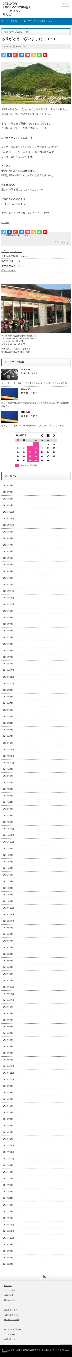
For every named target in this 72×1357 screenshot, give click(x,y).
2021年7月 (8, 862)
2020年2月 (8, 974)
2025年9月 (8, 532)
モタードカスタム (11, 1315)
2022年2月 (8, 815)
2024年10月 (8, 604)
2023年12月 (8, 670)
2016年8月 (8, 1251)
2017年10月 (8, 1158)
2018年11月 (8, 1073)
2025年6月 (8, 551)
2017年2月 (8, 1211)
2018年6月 (8, 1106)
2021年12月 (8, 829)
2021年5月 (8, 875)
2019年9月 (8, 1007)
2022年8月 (8, 776)
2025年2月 (8, 578)
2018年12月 (8, 1066)
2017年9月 (8, 1165)
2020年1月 (8, 980)
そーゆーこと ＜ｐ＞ (13, 265)
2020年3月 (8, 967)
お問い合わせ (9, 1339)
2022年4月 (8, 802)
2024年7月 (8, 624)
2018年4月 (8, 1119)
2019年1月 (8, 1060)
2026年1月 (8, 505)
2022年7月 (8, 782)
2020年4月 (8, 961)
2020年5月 (8, 954)
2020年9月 (8, 928)
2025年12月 (8, 512)
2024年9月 (8, 611)
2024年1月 (8, 664)
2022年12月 (8, 749)
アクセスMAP (10, 1334)
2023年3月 (8, 730)
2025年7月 (8, 545)
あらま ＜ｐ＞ (29, 415)
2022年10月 (8, 763)
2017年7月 (8, 1178)
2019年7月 (8, 1020)
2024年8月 (8, 617)
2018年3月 (8, 1125)
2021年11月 (8, 835)
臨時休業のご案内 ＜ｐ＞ (17, 235)
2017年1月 (8, 1218)
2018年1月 (8, 1139)
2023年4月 (8, 723)
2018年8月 (8, 1092)
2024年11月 (8, 597)
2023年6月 (8, 710)
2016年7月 (8, 1257)
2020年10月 (8, 921)
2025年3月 (8, 571)
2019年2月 (8, 1053)
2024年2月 (8, 657)
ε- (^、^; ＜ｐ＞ (11, 251)
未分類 (14, 21)
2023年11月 (8, 677)
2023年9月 (8, 690)
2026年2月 (8, 499)
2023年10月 (8, 683)
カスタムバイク (10, 1310)
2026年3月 (8, 492)
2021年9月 (8, 848)
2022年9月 (8, 769)
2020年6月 (8, 947)
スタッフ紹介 (9, 1290)
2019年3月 (8, 1046)
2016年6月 (8, 1264)
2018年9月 (8, 1086)
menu (65, 4)
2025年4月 (8, 564)
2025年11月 (8, 518)
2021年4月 (8, 881)
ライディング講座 (11, 1320)
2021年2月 (8, 895)
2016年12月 (8, 1224)
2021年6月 (8, 868)
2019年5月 (8, 1033)
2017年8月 (8, 1172)
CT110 (4, 222)
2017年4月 (8, 1198)
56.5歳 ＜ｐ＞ (29, 392)
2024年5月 (8, 637)
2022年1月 (8, 822)
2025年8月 (8, 538)
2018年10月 (8, 1079)
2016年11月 (8, 1231)
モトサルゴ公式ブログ (13, 1329)
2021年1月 (8, 901)
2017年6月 (8, 1185)
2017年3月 (8, 1205)
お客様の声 (8, 1295)
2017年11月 (8, 1152)
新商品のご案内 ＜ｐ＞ (14, 256)
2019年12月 (8, 987)
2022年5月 (8, 796)
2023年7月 (8, 703)
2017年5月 (8, 1191)
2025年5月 (8, 558)
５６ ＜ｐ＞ (60, 242)
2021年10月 (8, 842)
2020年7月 (8, 941)
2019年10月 (8, 1000)
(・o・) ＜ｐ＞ (29, 373)
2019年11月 (8, 994)
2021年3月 (8, 888)
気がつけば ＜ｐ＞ (12, 261)
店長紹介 (8, 1286)
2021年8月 (8, 855)
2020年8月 (8, 934)
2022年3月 (8, 809)
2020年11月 (8, 914)
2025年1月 (8, 584)
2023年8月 (8, 697)
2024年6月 (8, 630)
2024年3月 (8, 650)
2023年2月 (8, 736)
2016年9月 (8, 1244)
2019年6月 (8, 1027)
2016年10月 (8, 1238)
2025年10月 (8, 525)
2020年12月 (8, 908)
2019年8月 (8, 1013)
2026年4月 (8, 485)
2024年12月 (8, 591)
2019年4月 (8, 1040)
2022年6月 (8, 789)
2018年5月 (8, 1112)
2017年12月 (8, 1145)
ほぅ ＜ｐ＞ (8, 270)
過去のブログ (9, 1300)
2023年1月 (8, 743)
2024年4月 (8, 644)
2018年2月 (8, 1132)
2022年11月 (8, 756)
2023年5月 (8, 716)
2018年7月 (8, 1099)
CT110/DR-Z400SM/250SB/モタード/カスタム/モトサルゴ (37, 1350)
